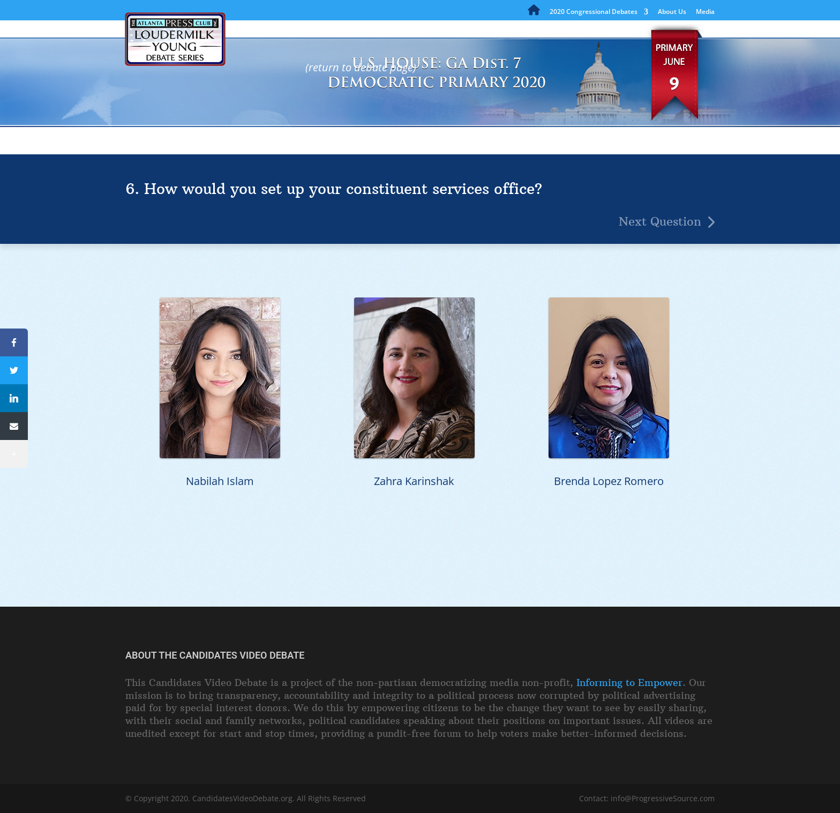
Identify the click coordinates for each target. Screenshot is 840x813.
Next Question (660, 221)
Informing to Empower (629, 682)
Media (705, 12)
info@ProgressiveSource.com (663, 798)
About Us (672, 12)
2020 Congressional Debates (594, 12)
